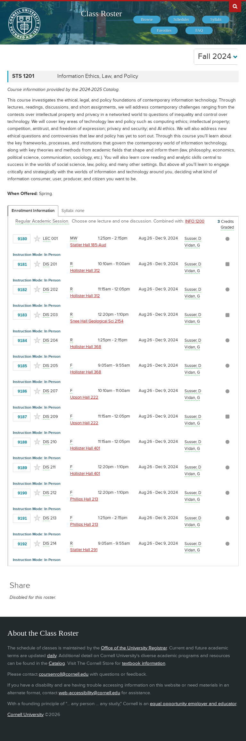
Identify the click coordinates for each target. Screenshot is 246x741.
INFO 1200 (194, 221)
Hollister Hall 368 (85, 346)
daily (51, 656)
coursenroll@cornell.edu (63, 674)
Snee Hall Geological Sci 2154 (96, 321)
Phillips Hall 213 (84, 499)
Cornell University (25, 715)
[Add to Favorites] (37, 238)
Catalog (57, 663)
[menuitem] (146, 19)
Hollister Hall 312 (85, 270)
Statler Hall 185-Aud (88, 245)
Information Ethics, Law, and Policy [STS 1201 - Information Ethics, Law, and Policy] (97, 76)
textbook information (143, 663)
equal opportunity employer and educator (193, 704)
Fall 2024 (218, 56)
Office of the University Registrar (134, 648)
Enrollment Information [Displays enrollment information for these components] (33, 210)
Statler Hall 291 (83, 549)
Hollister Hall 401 (85, 448)
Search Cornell (235, 6)
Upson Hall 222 (84, 397)
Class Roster (101, 13)
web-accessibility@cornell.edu (89, 693)
